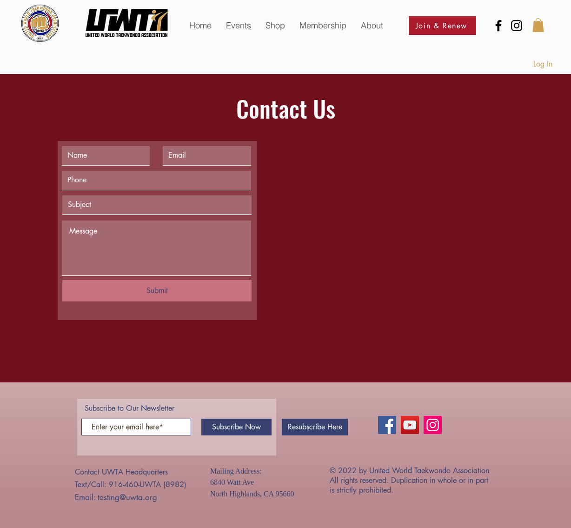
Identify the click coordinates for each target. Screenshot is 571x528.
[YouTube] (410, 425)
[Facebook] (498, 25)
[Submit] (157, 290)
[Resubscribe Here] (315, 427)
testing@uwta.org (127, 497)
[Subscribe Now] (236, 427)
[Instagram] (516, 25)
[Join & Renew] (442, 25)
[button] (238, 25)
